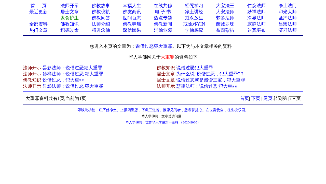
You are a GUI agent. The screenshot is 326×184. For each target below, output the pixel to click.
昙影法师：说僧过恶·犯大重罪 (73, 86)
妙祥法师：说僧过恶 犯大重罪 (73, 73)
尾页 (268, 98)
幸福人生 (132, 5)
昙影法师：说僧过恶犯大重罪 (72, 67)
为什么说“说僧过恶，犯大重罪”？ (210, 73)
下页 (255, 98)
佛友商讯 (132, 11)
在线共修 (163, 5)
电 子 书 (163, 11)
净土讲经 (194, 11)
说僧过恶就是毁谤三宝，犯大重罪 (210, 80)
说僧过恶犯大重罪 (153, 46)
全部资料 (38, 24)
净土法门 (287, 5)
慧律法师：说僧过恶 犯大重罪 (206, 86)
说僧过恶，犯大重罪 (63, 80)
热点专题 (163, 17)
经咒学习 (194, 5)
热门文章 (38, 30)
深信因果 (132, 30)
